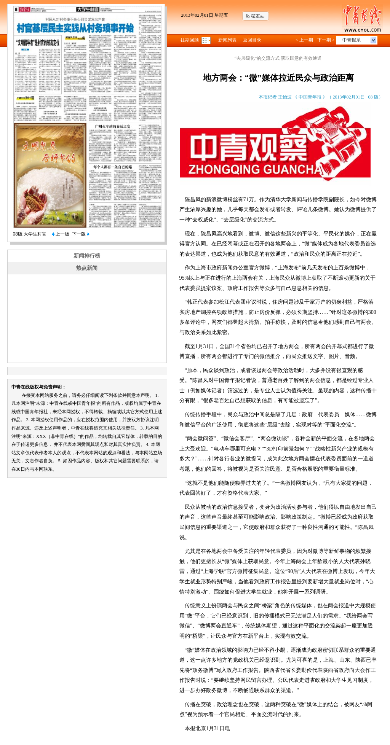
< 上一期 (304, 40)
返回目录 (252, 40)
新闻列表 (227, 40)
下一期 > (326, 40)
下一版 (81, 234)
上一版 (60, 234)
